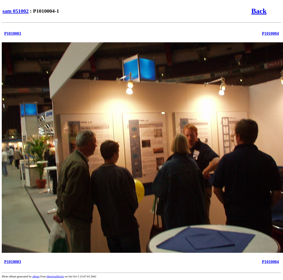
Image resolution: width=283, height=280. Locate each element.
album (36, 276)
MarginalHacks (55, 276)
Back (259, 11)
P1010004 (270, 33)
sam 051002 (15, 11)
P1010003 (12, 33)
